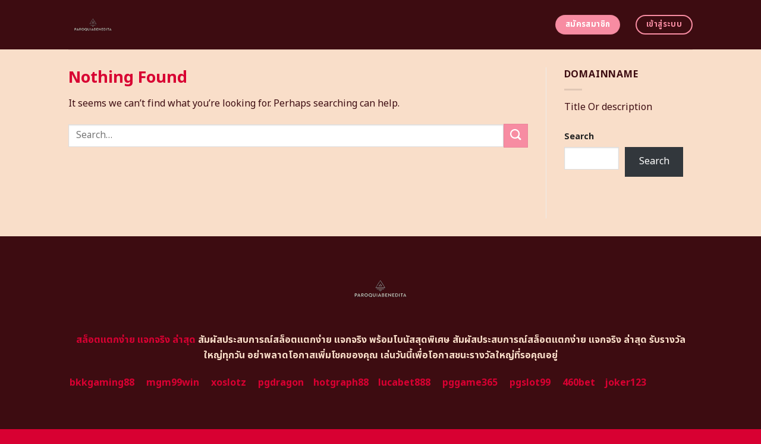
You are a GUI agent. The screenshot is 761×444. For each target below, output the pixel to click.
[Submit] (515, 135)
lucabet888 (404, 383)
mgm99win (172, 383)
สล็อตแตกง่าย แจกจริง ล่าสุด (136, 340)
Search (579, 136)
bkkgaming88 (102, 383)
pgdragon (281, 383)
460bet (578, 383)
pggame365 (470, 383)
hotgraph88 (341, 383)
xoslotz (228, 383)
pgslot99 (530, 383)
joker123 (625, 383)
